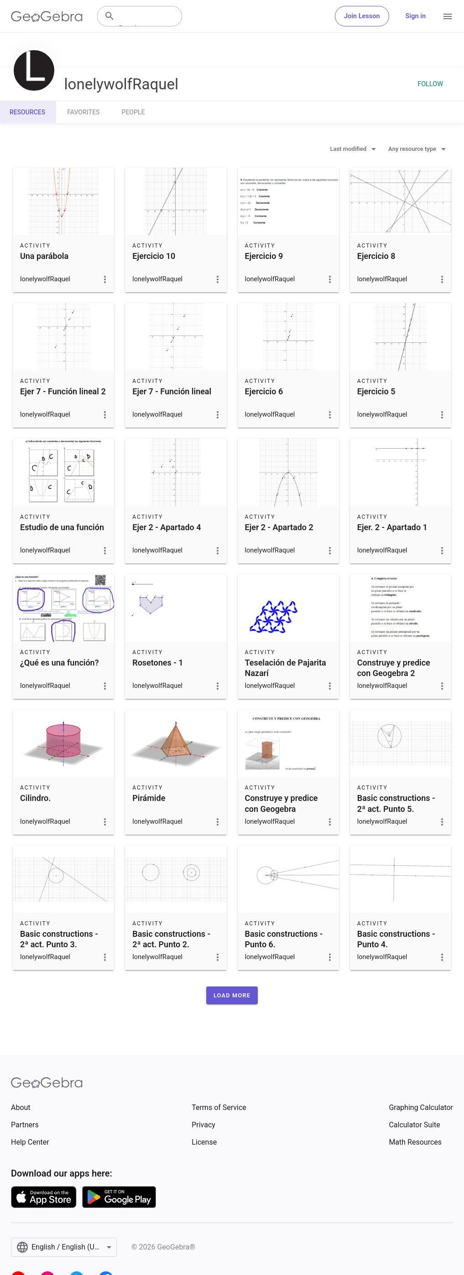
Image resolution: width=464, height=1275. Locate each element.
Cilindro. (35, 798)
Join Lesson (362, 16)
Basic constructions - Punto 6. (284, 939)
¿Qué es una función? (59, 662)
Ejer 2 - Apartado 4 (166, 527)
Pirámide (148, 798)
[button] (232, 995)
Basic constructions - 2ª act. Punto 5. (396, 803)
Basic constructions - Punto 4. (396, 939)
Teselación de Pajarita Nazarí (285, 668)
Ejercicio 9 (264, 256)
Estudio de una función (62, 527)
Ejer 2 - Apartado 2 (279, 527)
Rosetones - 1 (157, 662)
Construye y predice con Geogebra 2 (393, 668)
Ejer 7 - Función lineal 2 (63, 391)
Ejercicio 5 (376, 391)
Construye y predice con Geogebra (281, 803)
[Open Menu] (447, 16)
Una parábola (44, 256)
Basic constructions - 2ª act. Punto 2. (171, 939)
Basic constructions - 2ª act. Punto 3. (59, 939)
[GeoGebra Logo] (47, 16)
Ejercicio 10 (153, 256)
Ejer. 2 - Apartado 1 (392, 527)
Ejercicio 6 (264, 391)
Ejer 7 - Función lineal (171, 391)
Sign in (416, 16)
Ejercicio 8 (376, 256)
